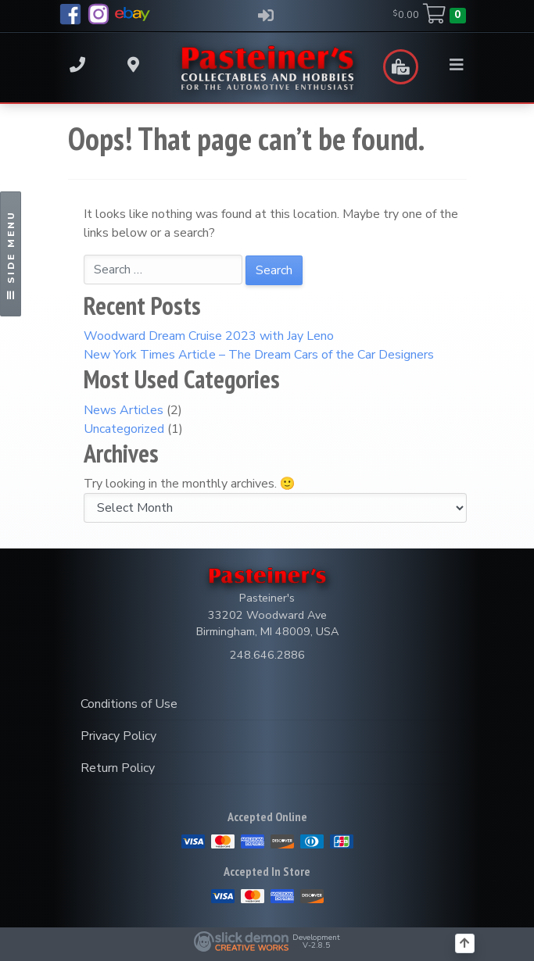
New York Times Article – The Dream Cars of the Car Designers (259, 354)
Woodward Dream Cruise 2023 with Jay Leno (209, 336)
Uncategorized (124, 429)
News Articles (123, 410)
